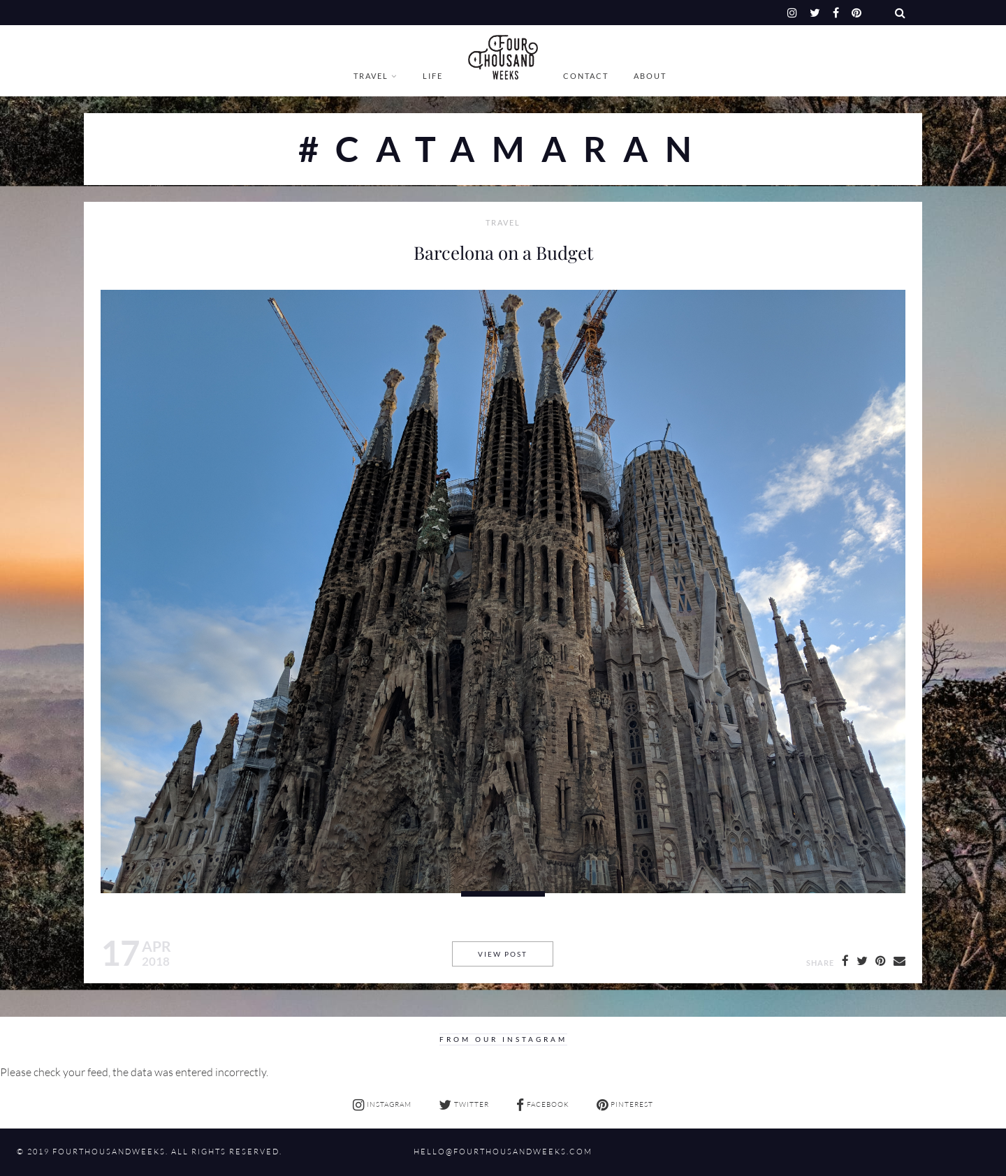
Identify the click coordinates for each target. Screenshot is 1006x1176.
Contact (585, 75)
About (650, 75)
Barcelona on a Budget (503, 252)
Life (433, 75)
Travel (370, 75)
